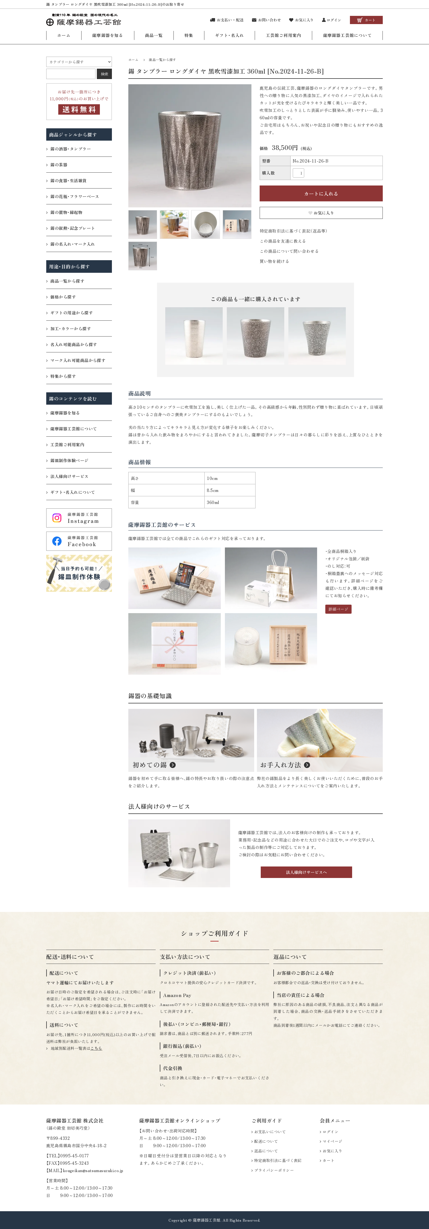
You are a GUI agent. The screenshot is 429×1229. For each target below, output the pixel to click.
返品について (266, 1150)
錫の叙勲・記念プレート (70, 228)
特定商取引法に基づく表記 (278, 1160)
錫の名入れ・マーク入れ (70, 244)
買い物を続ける (274, 261)
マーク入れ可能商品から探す (75, 360)
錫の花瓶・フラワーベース (72, 196)
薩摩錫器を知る (107, 35)
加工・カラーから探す (68, 328)
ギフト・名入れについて (70, 492)
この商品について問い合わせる (289, 251)
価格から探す (61, 297)
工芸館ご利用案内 (284, 35)
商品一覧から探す (162, 59)
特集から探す (61, 376)
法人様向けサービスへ (306, 872)
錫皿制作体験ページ (67, 460)
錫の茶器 (56, 164)
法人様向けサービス (67, 476)
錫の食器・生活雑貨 (66, 180)
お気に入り (321, 213)
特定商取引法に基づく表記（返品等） (294, 231)
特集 (188, 35)
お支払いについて (270, 1131)
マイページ (332, 1141)
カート (328, 1160)
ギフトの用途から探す (69, 312)
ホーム (64, 35)
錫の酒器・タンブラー (68, 149)
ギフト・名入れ (229, 35)
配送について (266, 1141)
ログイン (330, 1131)
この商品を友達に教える (283, 241)
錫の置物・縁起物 (64, 212)
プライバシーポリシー (274, 1170)
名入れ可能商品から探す (71, 344)
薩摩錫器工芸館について (347, 35)
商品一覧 (154, 35)
